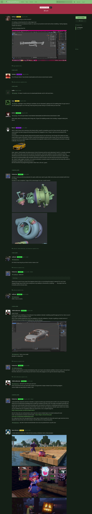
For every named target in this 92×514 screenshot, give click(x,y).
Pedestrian (16, 259)
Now (76, 49)
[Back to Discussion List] (2, 2)
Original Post (78, 25)
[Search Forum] (64, 2)
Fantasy (15, 93)
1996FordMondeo (18, 368)
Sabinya (15, 103)
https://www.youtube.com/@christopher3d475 (23, 410)
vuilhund (16, 274)
